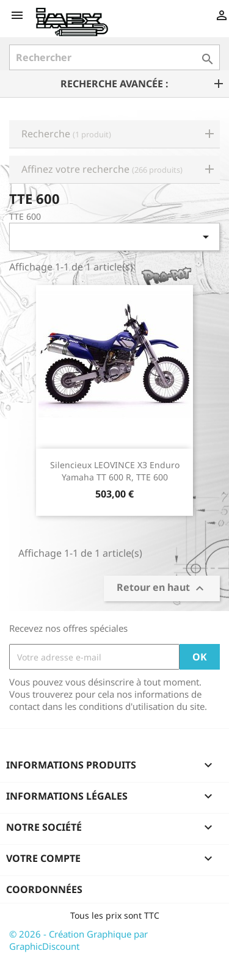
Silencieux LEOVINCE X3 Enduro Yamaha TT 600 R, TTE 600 (115, 471)
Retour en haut (162, 588)
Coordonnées (44, 889)
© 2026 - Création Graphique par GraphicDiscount (78, 940)
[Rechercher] (114, 57)
